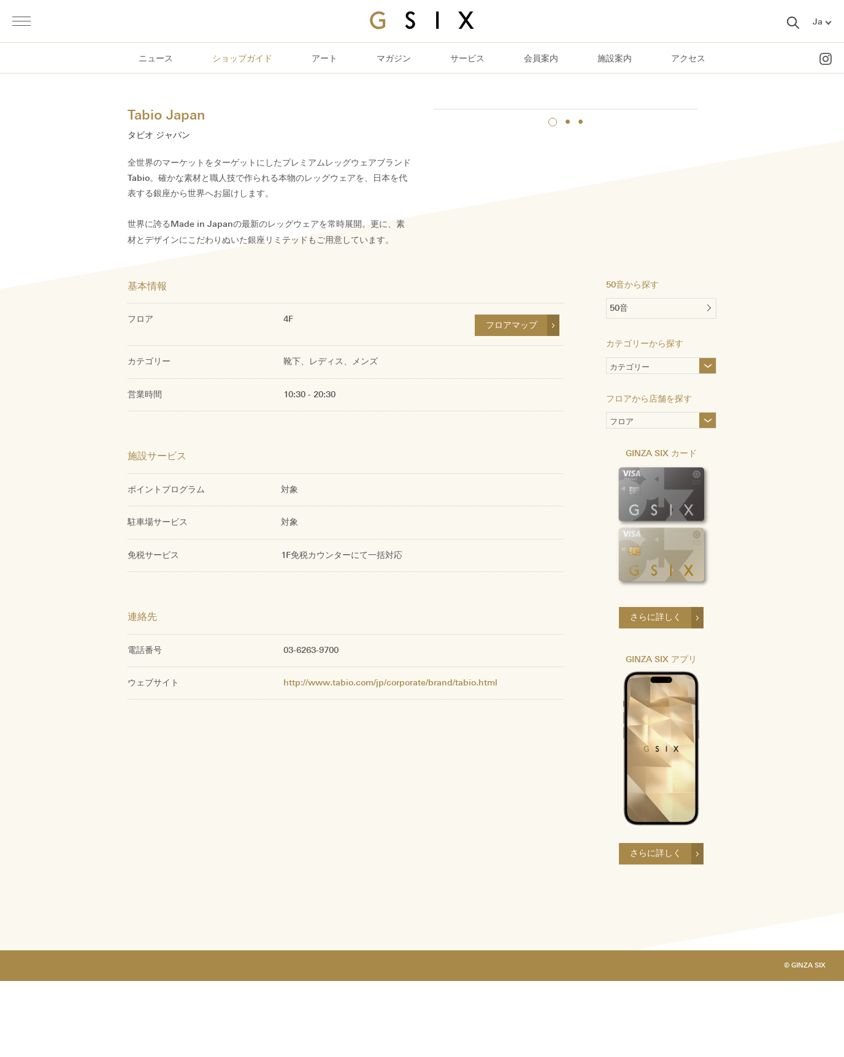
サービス (467, 58)
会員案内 (541, 58)
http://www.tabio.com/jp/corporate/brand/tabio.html (390, 755)
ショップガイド (242, 58)
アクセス (688, 58)
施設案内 (614, 58)
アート (324, 58)
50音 (619, 381)
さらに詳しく (655, 690)
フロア (622, 497)
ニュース (156, 58)
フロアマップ (511, 398)
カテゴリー (649, 442)
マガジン (394, 58)
